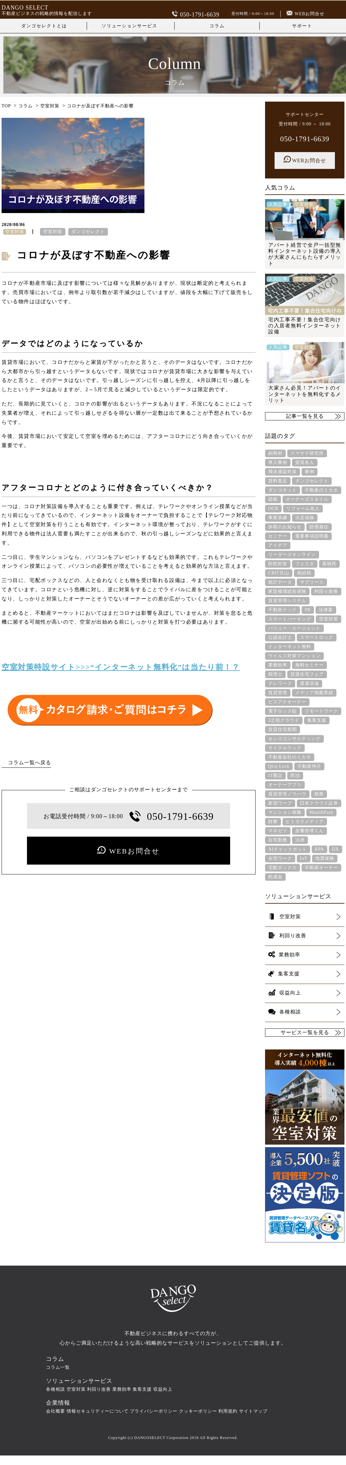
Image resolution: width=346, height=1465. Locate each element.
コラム (217, 25)
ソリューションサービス (129, 25)
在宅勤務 (277, 840)
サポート (302, 25)
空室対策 (52, 231)
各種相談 (55, 1389)
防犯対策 (277, 563)
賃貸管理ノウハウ (287, 794)
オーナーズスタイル (307, 499)
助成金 (275, 876)
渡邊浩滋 (309, 683)
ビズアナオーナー (287, 701)
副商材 (275, 453)
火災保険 (304, 517)
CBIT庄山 (278, 573)
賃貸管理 (277, 692)
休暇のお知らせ (285, 527)
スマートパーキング (289, 619)
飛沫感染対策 (282, 471)
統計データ (280, 582)
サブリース (312, 582)
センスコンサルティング (294, 738)
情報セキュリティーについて (98, 1411)
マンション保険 (285, 812)
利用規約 (227, 1411)
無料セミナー (309, 665)
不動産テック (282, 609)
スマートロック (316, 637)
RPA (319, 849)
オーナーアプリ (285, 784)
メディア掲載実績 (314, 692)
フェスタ (304, 563)
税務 (319, 794)
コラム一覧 (58, 1367)
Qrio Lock (278, 766)
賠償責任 (319, 527)
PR (308, 609)
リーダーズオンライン (292, 554)
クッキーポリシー (198, 1411)
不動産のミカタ (321, 490)
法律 (300, 840)
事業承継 (277, 517)
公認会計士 (280, 637)
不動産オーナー (321, 867)
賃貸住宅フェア (307, 674)
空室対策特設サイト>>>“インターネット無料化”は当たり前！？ (121, 667)
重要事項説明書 (312, 536)
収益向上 (162, 1389)
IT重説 (275, 775)
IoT (303, 858)
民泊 (295, 775)
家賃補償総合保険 (287, 591)
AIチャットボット (287, 849)
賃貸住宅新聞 (282, 729)
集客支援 (316, 720)
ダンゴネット (282, 490)
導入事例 (277, 462)
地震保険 (324, 858)
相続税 (304, 573)
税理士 (275, 674)
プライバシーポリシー (153, 1411)
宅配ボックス (282, 867)
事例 (309, 471)
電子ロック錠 (282, 711)
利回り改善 (326, 591)
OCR (273, 508)
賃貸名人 (304, 462)
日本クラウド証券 (319, 803)
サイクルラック (285, 748)
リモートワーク (321, 711)
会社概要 (55, 1411)
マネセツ (277, 830)
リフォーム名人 (303, 508)
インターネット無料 (289, 646)
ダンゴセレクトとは (44, 25)
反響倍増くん (309, 830)
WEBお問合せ (305, 13)
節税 (273, 499)
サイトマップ (253, 1411)
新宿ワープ (280, 803)
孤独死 (329, 563)
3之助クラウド (283, 720)
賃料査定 (277, 480)
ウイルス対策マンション (294, 655)
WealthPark (321, 812)
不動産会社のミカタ (289, 757)
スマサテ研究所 (307, 453)
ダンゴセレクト (88, 231)
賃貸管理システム (287, 600)
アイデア (277, 545)
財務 (273, 821)
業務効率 (277, 665)
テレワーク (280, 683)
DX (335, 849)
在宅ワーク (280, 858)
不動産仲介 (309, 766)
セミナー (277, 536)
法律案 (326, 609)
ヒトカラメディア (305, 821)
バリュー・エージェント (294, 628)
